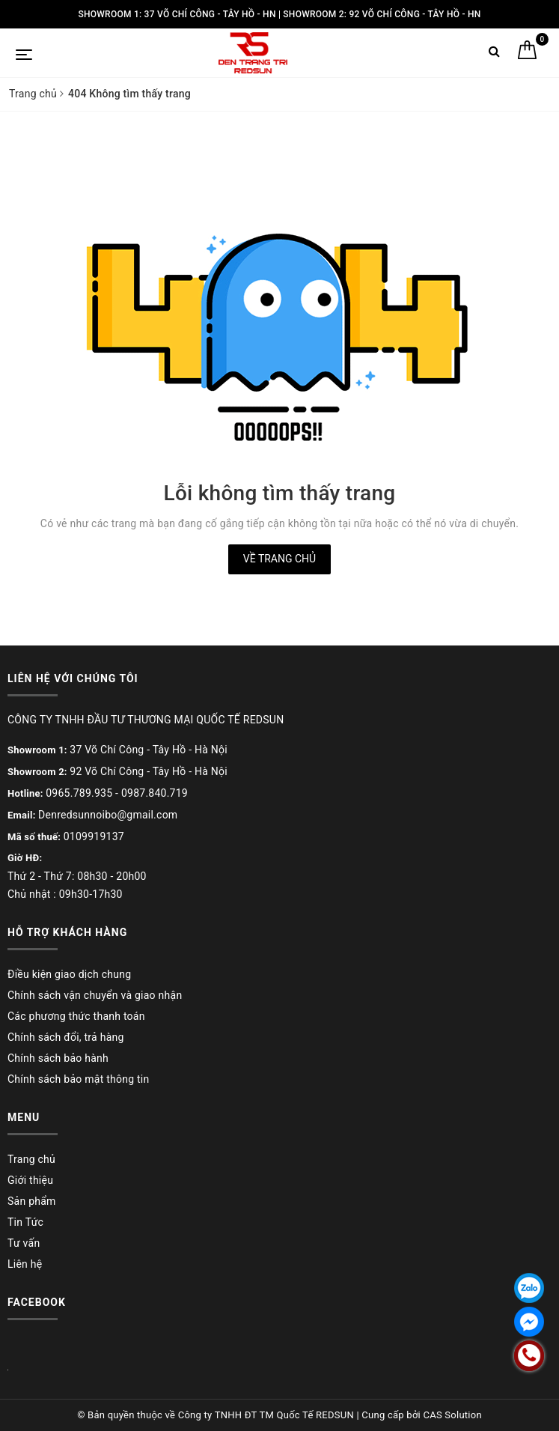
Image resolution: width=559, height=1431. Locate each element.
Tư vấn (23, 1243)
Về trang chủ (279, 559)
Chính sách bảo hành (58, 1058)
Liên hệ (24, 1264)
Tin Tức (25, 1222)
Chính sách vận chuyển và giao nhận (94, 995)
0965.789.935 (79, 793)
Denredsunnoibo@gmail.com (107, 815)
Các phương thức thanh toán (76, 1016)
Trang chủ (31, 1159)
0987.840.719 (154, 793)
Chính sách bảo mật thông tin (78, 1079)
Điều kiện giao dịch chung (69, 974)
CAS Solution (452, 1415)
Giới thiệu (30, 1180)
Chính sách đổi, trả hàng (65, 1037)
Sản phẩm (31, 1201)
